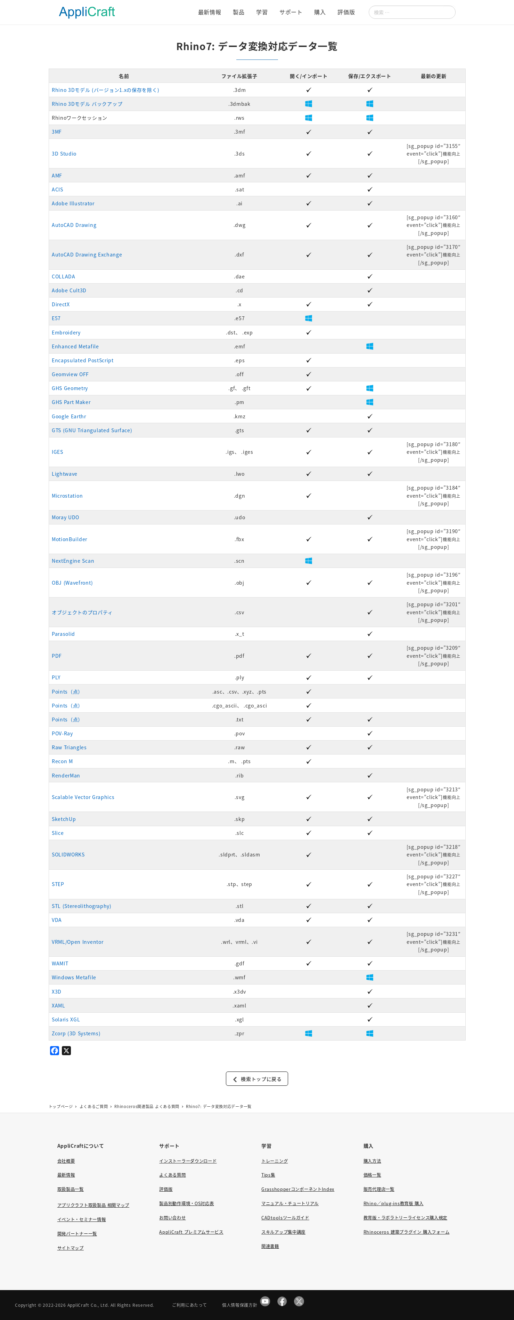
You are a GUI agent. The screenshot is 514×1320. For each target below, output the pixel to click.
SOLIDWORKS (68, 854)
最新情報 (66, 1175)
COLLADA (63, 276)
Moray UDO (65, 517)
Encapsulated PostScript (83, 360)
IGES (57, 451)
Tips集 (268, 1175)
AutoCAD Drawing (74, 224)
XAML (58, 1005)
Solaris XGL (66, 1019)
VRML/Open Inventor (78, 941)
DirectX (61, 304)
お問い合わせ (172, 1218)
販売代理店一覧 (379, 1189)
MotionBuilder (69, 539)
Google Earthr (69, 416)
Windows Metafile (74, 977)
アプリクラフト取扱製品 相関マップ (93, 1205)
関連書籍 (270, 1246)
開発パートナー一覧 (77, 1234)
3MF (57, 131)
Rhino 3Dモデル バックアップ (87, 103)
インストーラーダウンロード (188, 1161)
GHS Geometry (70, 388)
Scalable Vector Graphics (83, 796)
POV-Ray (62, 733)
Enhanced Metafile (75, 346)
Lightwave (64, 473)
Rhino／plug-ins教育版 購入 (393, 1203)
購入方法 (372, 1161)
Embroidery (66, 332)
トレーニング (274, 1161)
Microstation (67, 495)
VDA (57, 919)
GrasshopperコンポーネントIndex (297, 1189)
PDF (57, 655)
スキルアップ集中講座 (283, 1232)
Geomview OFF (70, 374)
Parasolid (63, 633)
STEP (58, 883)
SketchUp (64, 818)
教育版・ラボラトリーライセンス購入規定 (405, 1218)
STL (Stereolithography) (82, 905)
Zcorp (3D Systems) (76, 1033)
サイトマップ (70, 1248)
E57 (56, 318)
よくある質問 (172, 1175)
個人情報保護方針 (240, 1305)
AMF (57, 175)
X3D (57, 991)
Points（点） (67, 691)
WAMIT (60, 963)
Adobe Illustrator (73, 203)
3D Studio (64, 153)
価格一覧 (372, 1175)
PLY (56, 677)
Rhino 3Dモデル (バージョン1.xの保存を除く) (105, 89)
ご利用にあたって (189, 1305)
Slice (58, 832)
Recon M (62, 761)
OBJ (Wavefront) (72, 582)
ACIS (57, 189)
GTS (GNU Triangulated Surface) (92, 430)
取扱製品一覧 (70, 1189)
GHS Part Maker (71, 401)
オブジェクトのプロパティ (82, 612)
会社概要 (66, 1161)
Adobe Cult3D (69, 290)
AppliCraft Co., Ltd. (88, 1305)
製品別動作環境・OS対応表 (186, 1203)
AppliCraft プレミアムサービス (191, 1232)
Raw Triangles (69, 747)
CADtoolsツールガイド (285, 1218)
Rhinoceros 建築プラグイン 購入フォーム (406, 1232)
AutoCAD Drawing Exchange (87, 254)
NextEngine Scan (73, 560)
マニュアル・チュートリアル (290, 1203)
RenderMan (66, 775)
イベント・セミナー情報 (81, 1219)
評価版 (165, 1189)
